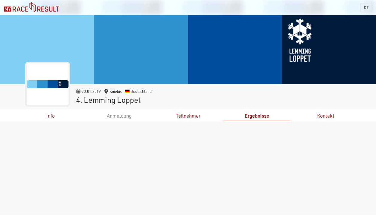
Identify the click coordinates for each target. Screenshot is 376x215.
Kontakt (325, 116)
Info (50, 116)
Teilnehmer (188, 116)
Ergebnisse (257, 116)
